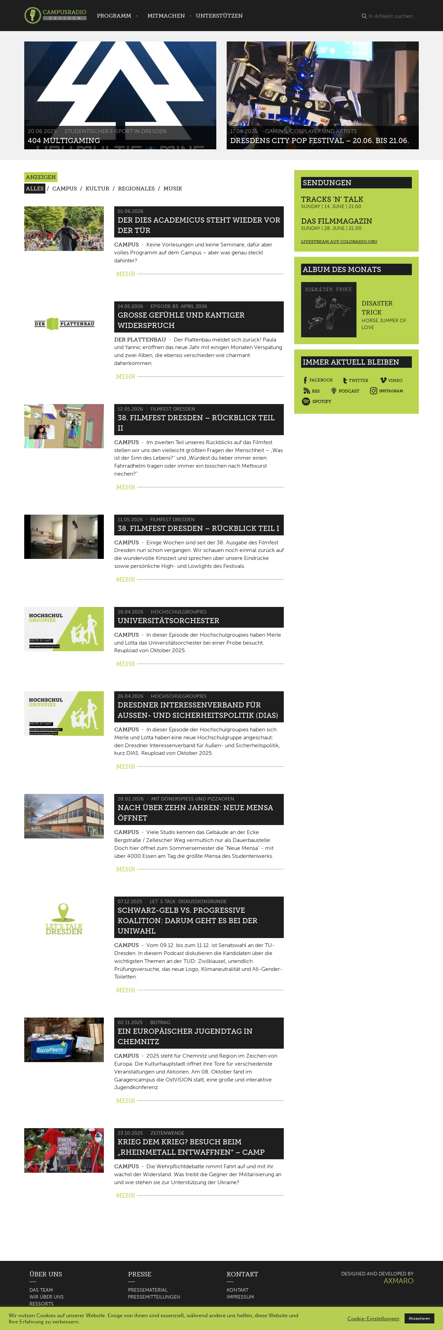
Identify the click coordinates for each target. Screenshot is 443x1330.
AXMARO (399, 1280)
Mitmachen (166, 15)
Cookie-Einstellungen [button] (373, 1318)
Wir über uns (46, 1297)
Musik (172, 188)
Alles (35, 188)
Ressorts (41, 1304)
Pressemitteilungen (154, 1297)
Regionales (136, 188)
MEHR (125, 274)
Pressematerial (148, 1290)
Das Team (41, 1290)
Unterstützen (219, 15)
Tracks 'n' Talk (332, 199)
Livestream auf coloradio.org (339, 241)
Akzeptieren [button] (419, 1318)
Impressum (240, 1297)
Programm (114, 15)
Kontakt (237, 1290)
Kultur (97, 188)
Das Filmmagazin (336, 221)
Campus (64, 188)
